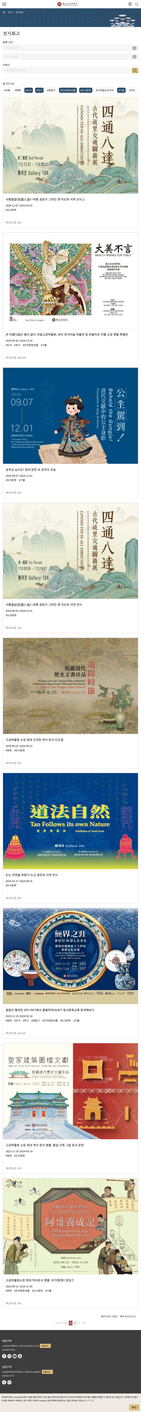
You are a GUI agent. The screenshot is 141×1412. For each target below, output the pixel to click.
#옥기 (39, 90)
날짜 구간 (8, 42)
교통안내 (44, 1345)
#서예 (7, 90)
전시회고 (20, 12)
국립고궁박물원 (67, 4)
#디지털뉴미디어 (105, 90)
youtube (15, 1356)
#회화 (18, 90)
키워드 (6, 65)
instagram (9, 1356)
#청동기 (51, 90)
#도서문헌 (85, 90)
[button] (130, 4)
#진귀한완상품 (68, 90)
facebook (4, 1356)
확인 (134, 1407)
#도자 (29, 90)
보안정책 (90, 1400)
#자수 (132, 90)
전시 (10, 12)
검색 (135, 70)
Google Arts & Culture (20, 1356)
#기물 (121, 90)
